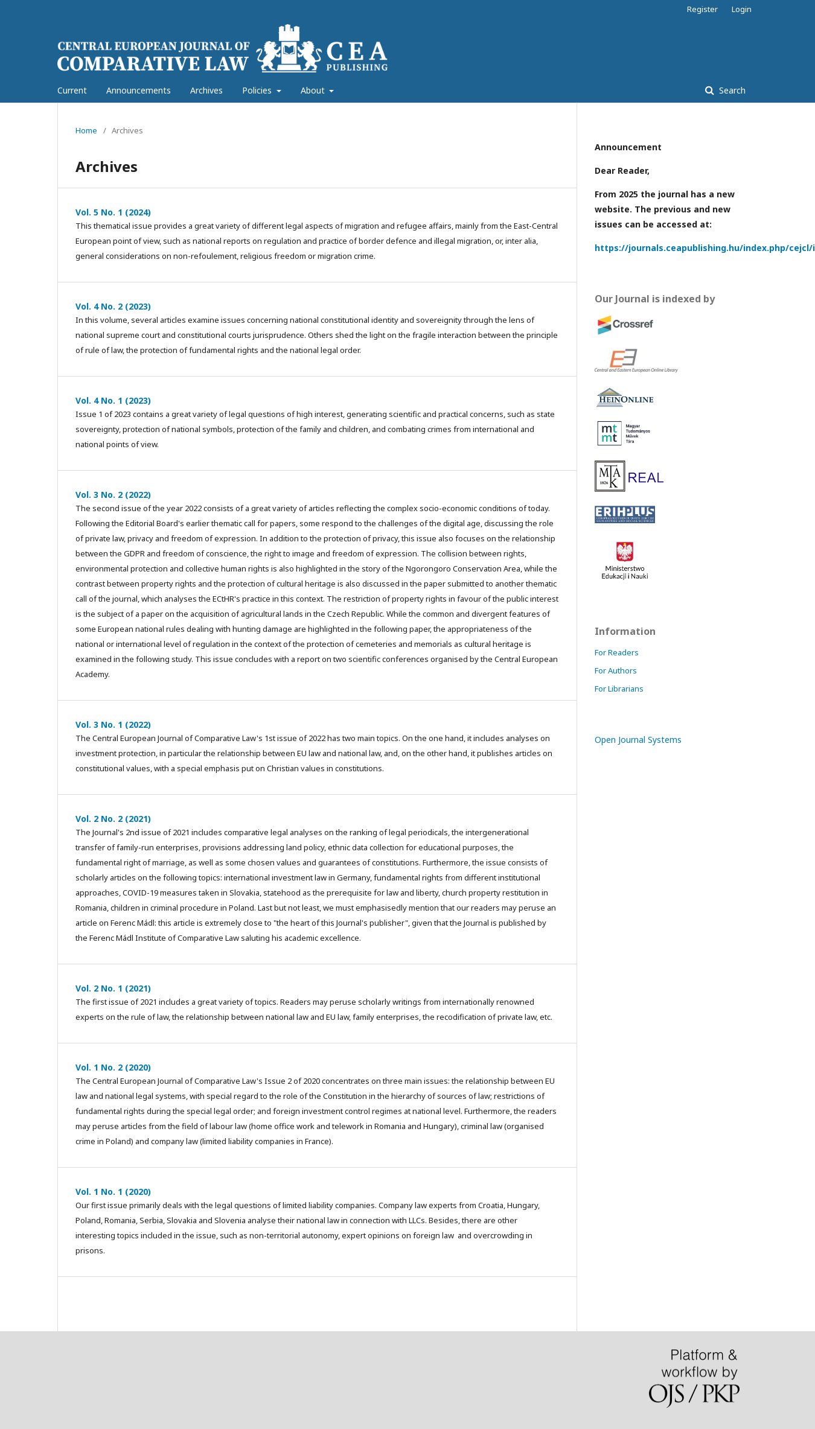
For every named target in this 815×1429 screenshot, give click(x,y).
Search (731, 90)
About (314, 90)
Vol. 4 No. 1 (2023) (113, 400)
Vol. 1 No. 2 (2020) (113, 1067)
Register (702, 9)
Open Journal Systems (638, 739)
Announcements (138, 90)
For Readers (617, 652)
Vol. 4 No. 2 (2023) (113, 306)
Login (742, 9)
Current (72, 90)
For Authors (616, 670)
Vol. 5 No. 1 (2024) (113, 212)
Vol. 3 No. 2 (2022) (113, 494)
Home (86, 130)
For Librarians (619, 688)
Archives (206, 90)
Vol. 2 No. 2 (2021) (113, 818)
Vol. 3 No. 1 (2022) (113, 724)
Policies (258, 90)
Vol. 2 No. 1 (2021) (113, 988)
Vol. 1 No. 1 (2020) (113, 1191)
